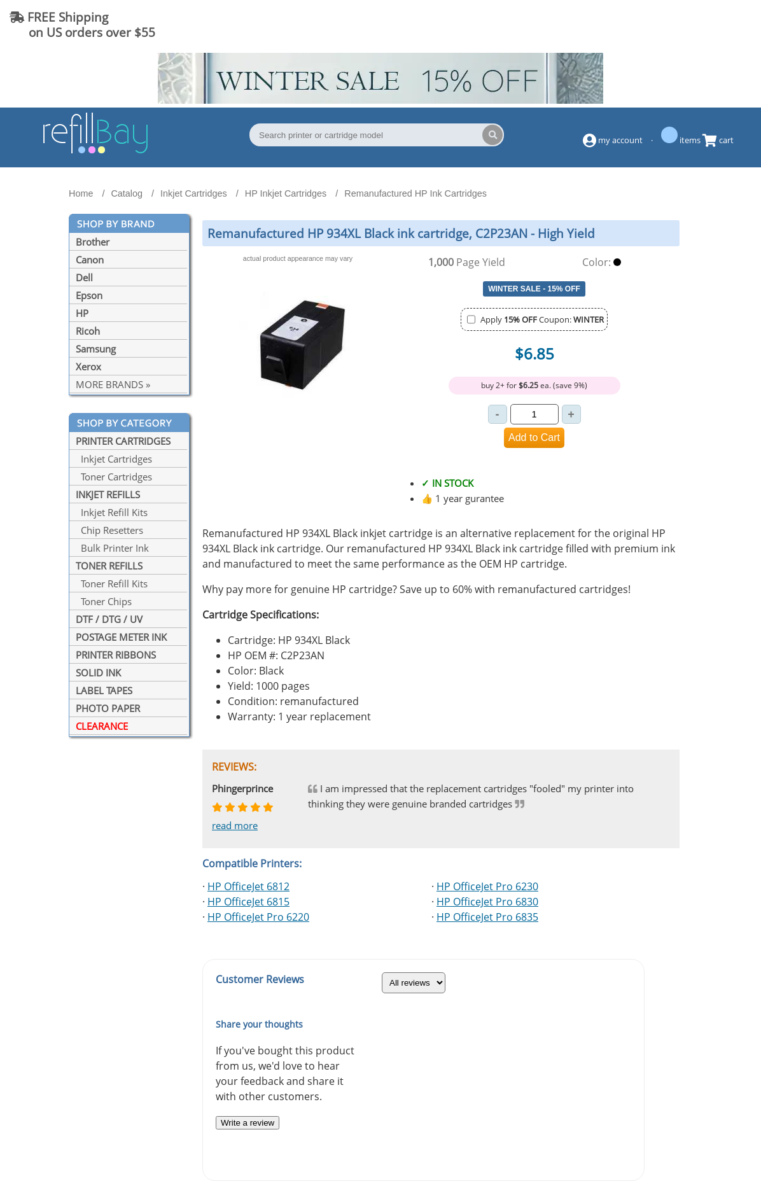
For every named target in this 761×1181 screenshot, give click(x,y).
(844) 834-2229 (699, 24)
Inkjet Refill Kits (112, 512)
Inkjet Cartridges (114, 458)
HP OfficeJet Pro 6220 (258, 917)
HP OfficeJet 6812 (248, 886)
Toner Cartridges (114, 476)
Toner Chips (104, 601)
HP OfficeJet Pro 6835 (487, 917)
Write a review (247, 1123)
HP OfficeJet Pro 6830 (487, 902)
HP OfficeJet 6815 (248, 902)
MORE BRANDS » (113, 384)
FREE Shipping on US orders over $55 (82, 24)
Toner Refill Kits (112, 583)
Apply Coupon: (542, 319)
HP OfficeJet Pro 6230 (487, 886)
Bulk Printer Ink (112, 548)
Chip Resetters (109, 530)
